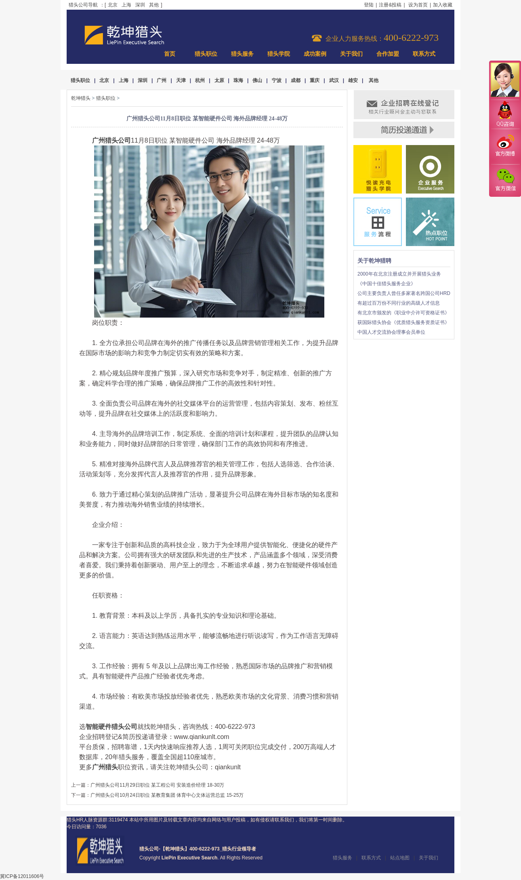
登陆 (369, 5)
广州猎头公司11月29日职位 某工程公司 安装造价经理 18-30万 (157, 785)
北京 (113, 5)
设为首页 (418, 5)
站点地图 (400, 858)
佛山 (257, 80)
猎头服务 (242, 54)
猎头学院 (278, 54)
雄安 (353, 80)
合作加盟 (387, 54)
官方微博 (505, 146)
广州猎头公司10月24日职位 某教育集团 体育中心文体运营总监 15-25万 (167, 795)
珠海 (238, 80)
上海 (126, 5)
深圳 (140, 5)
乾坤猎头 (80, 98)
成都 (295, 80)
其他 (154, 5)
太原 (219, 80)
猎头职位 (206, 54)
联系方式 (424, 54)
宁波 (277, 80)
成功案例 (315, 54)
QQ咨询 (505, 114)
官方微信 (505, 180)
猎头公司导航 (83, 5)
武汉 (334, 80)
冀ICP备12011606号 (22, 876)
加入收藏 (442, 5)
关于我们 (351, 54)
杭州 (200, 80)
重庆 (314, 80)
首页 (169, 54)
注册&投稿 (390, 5)
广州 (161, 80)
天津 (181, 80)
